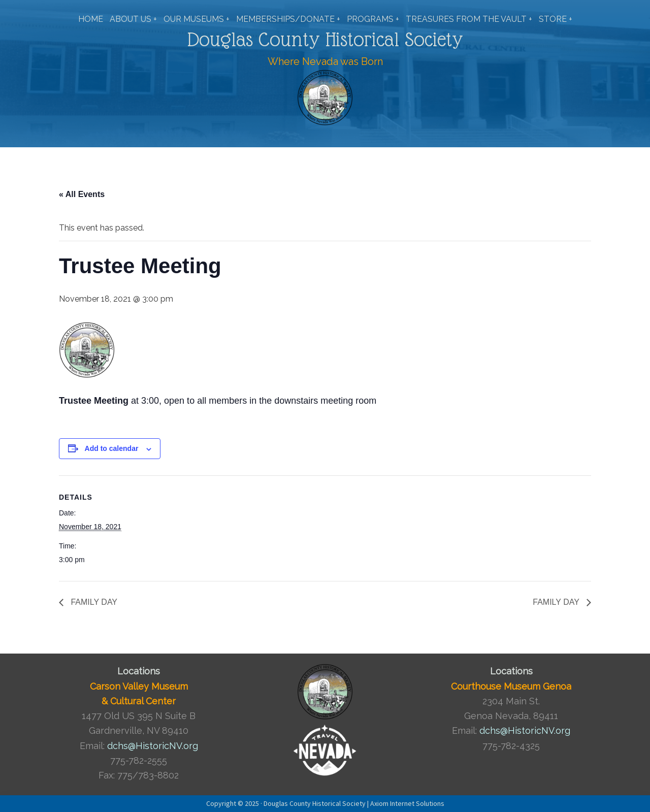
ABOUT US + (133, 19)
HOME (90, 19)
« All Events (82, 194)
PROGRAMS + (373, 19)
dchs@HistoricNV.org (152, 745)
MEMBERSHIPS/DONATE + (288, 19)
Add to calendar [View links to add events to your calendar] (112, 448)
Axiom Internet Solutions (407, 803)
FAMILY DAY (93, 602)
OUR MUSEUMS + (197, 19)
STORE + (555, 19)
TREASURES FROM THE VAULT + (469, 19)
